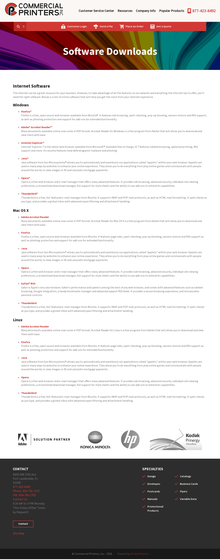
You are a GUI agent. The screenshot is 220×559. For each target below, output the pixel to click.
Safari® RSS (28, 284)
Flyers (183, 491)
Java (24, 248)
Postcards (153, 491)
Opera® (25, 178)
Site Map (18, 533)
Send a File (121, 26)
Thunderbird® (29, 194)
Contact (23, 524)
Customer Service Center (96, 11)
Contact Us (20, 499)
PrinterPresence (139, 554)
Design (151, 476)
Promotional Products (155, 509)
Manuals (152, 499)
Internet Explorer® (32, 143)
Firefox (25, 233)
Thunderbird (28, 303)
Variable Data (188, 499)
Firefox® (26, 112)
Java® (25, 158)
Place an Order (150, 26)
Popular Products (171, 11)
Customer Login (92, 26)
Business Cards (189, 484)
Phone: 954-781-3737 (26, 491)
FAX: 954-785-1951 (24, 495)
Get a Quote (179, 26)
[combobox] (41, 26)
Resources (125, 11)
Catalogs (185, 476)
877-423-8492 (204, 11)
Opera (25, 268)
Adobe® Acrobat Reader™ (36, 127)
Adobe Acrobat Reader (35, 217)
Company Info (146, 11)
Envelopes (153, 484)
